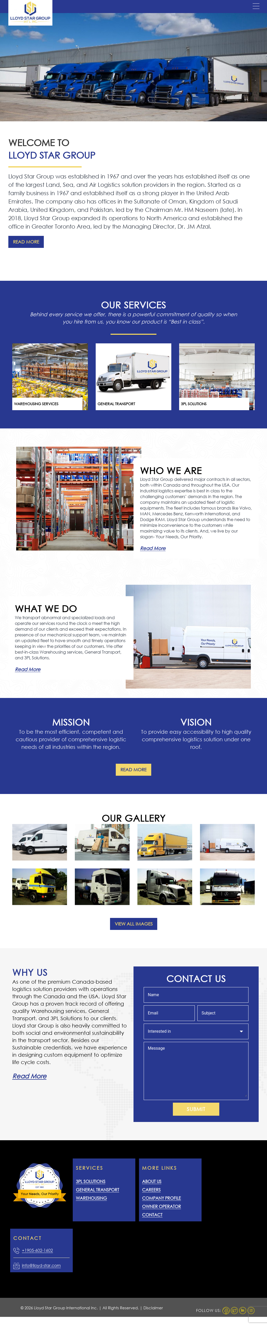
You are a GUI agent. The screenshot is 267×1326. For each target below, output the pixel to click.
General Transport (97, 1189)
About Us (151, 1181)
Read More (26, 241)
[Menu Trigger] (256, 6)
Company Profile (161, 1198)
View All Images (134, 924)
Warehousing (91, 1198)
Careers (151, 1189)
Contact (152, 1214)
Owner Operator (161, 1206)
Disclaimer (153, 1307)
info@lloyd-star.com (41, 1265)
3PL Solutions (90, 1181)
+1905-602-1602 (37, 1250)
